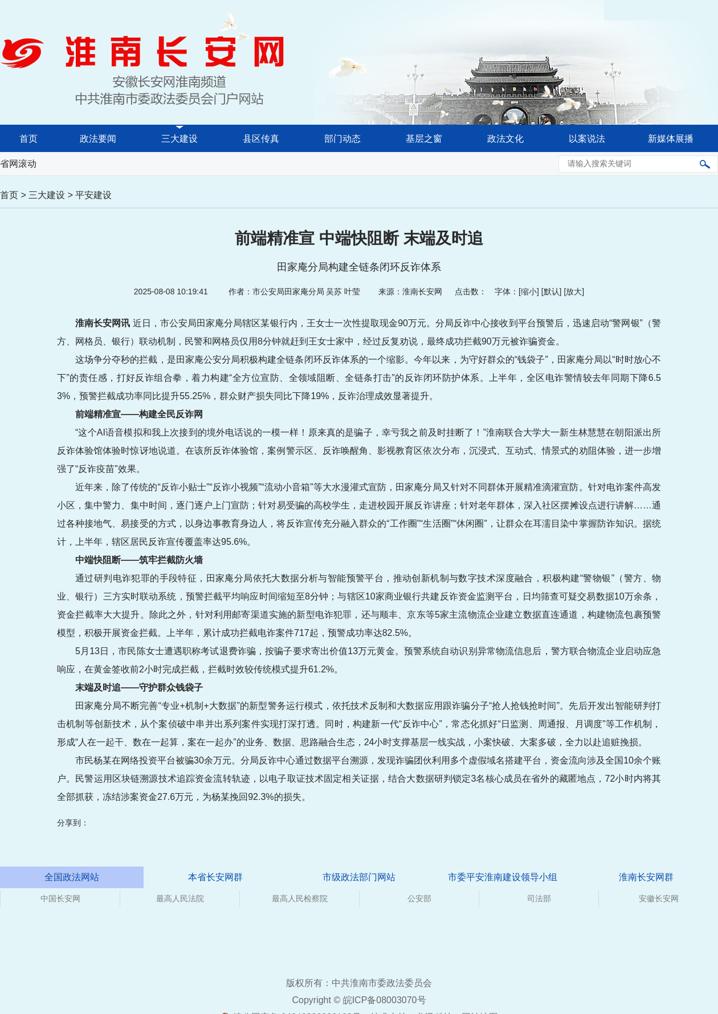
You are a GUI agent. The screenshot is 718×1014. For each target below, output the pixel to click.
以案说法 (587, 138)
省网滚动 (18, 164)
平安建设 (93, 195)
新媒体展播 (670, 138)
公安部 (419, 898)
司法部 (539, 898)
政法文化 (505, 138)
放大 (574, 291)
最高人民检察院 (300, 898)
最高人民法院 (180, 898)
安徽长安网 (659, 898)
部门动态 (342, 138)
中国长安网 (60, 898)
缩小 (529, 291)
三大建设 (179, 138)
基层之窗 (424, 138)
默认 (552, 291)
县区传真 (261, 138)
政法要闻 (98, 138)
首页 (28, 138)
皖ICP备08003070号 (384, 1000)
